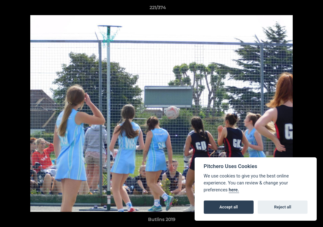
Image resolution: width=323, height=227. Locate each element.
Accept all (229, 207)
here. (234, 190)
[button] (296, 9)
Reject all (282, 207)
